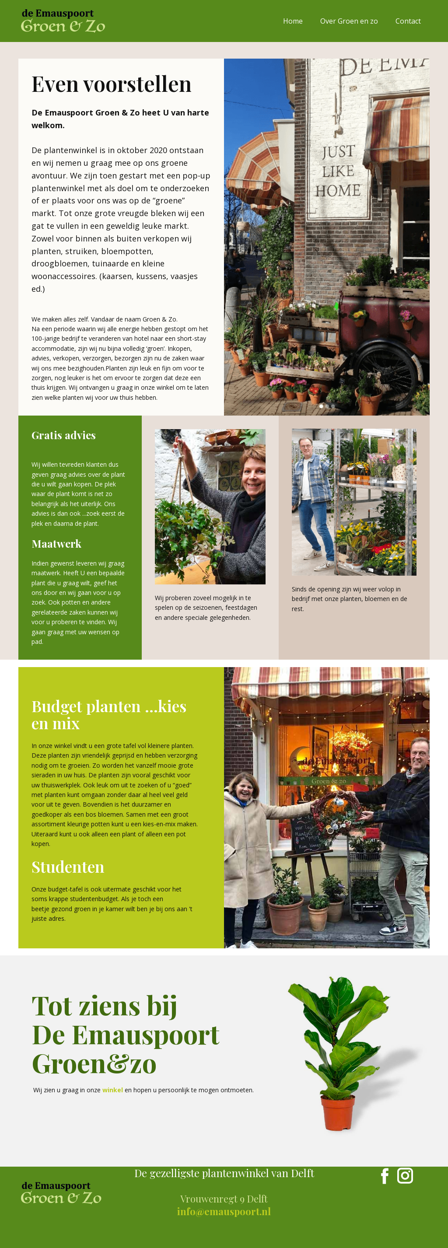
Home (293, 21)
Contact (408, 21)
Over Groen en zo (349, 21)
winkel (112, 1090)
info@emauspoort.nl (224, 1211)
